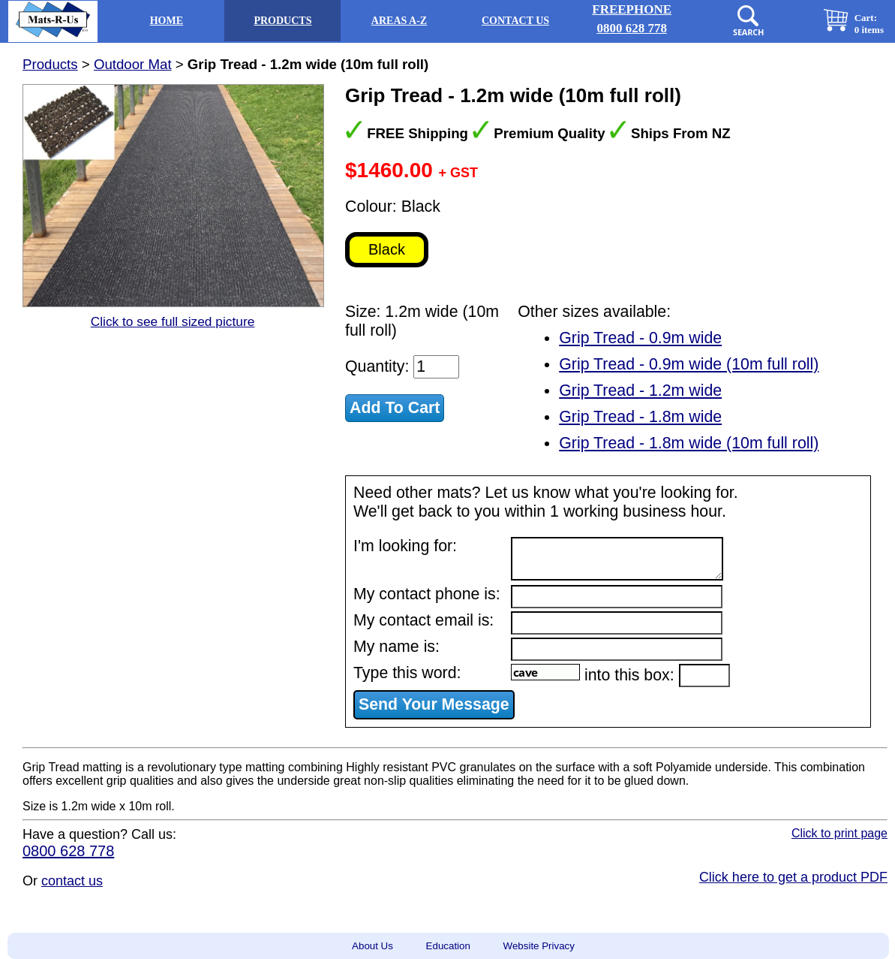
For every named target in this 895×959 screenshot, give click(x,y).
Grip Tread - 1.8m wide (640, 417)
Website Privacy (539, 945)
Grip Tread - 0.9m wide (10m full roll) (688, 364)
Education (448, 945)
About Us (372, 945)
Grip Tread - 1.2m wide (640, 390)
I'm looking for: (405, 546)
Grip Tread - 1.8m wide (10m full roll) (688, 443)
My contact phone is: (426, 594)
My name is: (396, 647)
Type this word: (407, 673)
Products (50, 64)
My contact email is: (423, 620)
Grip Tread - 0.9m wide (640, 338)
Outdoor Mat (133, 64)
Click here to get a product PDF (793, 877)
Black (386, 249)
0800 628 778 (68, 851)
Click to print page (839, 833)
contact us (72, 880)
